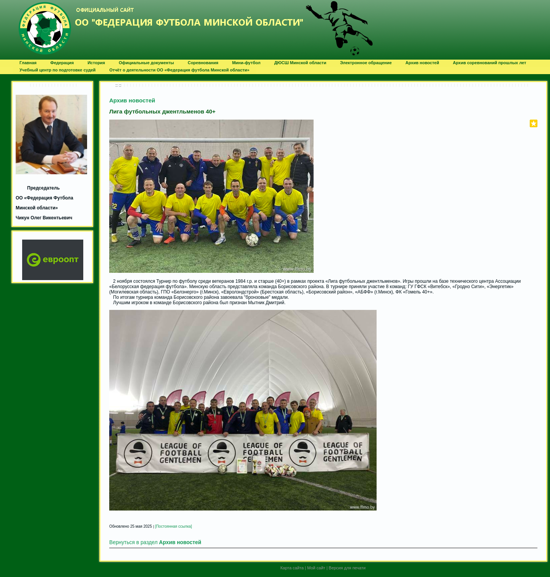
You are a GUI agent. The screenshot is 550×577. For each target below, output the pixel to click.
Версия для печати (347, 568)
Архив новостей (132, 100)
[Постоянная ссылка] (173, 526)
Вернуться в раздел (155, 542)
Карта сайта (292, 568)
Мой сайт (316, 568)
